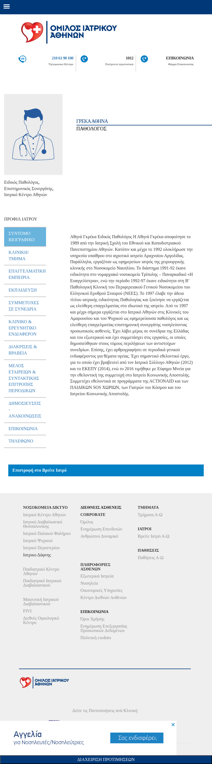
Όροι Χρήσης (92, 619)
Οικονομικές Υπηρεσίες (101, 590)
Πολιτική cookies (95, 637)
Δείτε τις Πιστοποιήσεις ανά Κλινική (105, 710)
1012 (129, 58)
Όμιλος (86, 522)
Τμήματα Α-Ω (150, 514)
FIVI (27, 611)
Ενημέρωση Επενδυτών (101, 529)
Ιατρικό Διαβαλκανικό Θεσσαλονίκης (42, 524)
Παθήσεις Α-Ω (151, 557)
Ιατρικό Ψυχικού (38, 540)
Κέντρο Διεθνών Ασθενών (103, 597)
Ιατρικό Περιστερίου (41, 547)
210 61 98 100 (62, 58)
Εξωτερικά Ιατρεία (97, 576)
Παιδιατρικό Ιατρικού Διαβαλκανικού (42, 582)
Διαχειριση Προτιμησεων (106, 759)
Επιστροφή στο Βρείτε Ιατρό (39, 470)
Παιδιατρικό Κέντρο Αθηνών (41, 571)
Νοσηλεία (89, 583)
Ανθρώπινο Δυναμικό (99, 536)
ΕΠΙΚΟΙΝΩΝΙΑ (180, 58)
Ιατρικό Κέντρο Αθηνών (44, 514)
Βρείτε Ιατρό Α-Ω (154, 536)
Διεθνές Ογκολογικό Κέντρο (41, 620)
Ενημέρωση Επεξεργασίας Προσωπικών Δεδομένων (103, 628)
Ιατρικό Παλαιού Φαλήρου (47, 533)
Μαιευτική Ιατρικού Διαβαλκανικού (41, 601)
